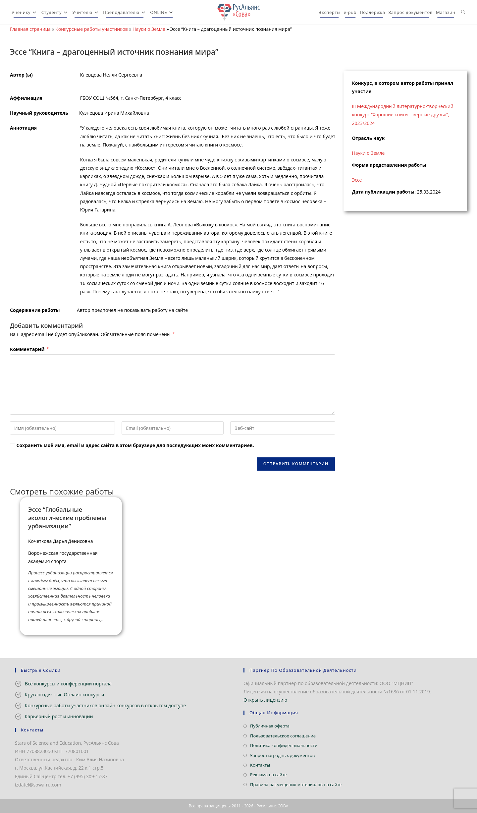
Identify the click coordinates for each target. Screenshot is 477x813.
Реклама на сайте (268, 775)
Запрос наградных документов (282, 755)
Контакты (260, 765)
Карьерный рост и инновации (59, 716)
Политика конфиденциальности (283, 745)
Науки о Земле (148, 29)
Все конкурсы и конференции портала (68, 683)
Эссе (357, 180)
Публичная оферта (270, 726)
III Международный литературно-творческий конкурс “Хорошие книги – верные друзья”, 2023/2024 (402, 114)
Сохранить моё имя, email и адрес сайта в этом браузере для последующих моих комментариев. (135, 445)
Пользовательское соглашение (283, 736)
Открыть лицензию (265, 700)
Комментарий (29, 349)
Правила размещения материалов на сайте (296, 784)
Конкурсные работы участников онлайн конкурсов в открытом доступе (105, 705)
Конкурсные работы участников (91, 29)
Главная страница (30, 29)
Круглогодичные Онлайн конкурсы (64, 694)
